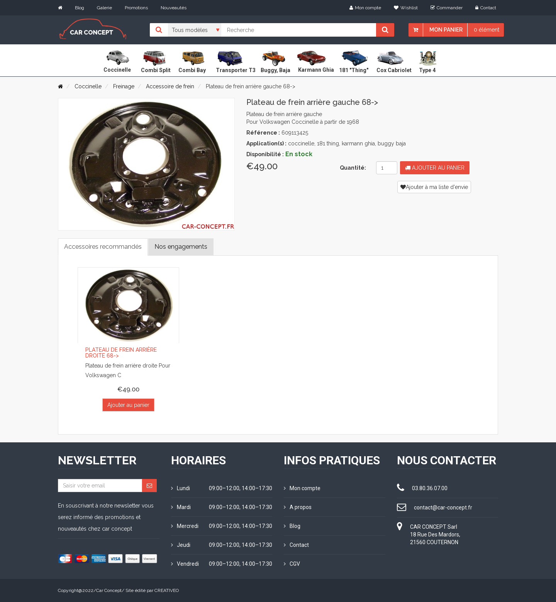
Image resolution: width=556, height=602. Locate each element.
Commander (447, 7)
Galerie (104, 7)
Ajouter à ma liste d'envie (434, 187)
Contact (485, 7)
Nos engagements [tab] (180, 246)
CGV (292, 564)
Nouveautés (173, 7)
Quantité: (353, 168)
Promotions (136, 7)
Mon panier (446, 30)
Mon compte (365, 7)
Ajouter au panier (434, 168)
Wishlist (406, 7)
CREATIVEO (166, 590)
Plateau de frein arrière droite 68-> (121, 353)
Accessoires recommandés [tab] (103, 246)
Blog (79, 7)
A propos (298, 507)
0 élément (486, 30)
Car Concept (109, 590)
